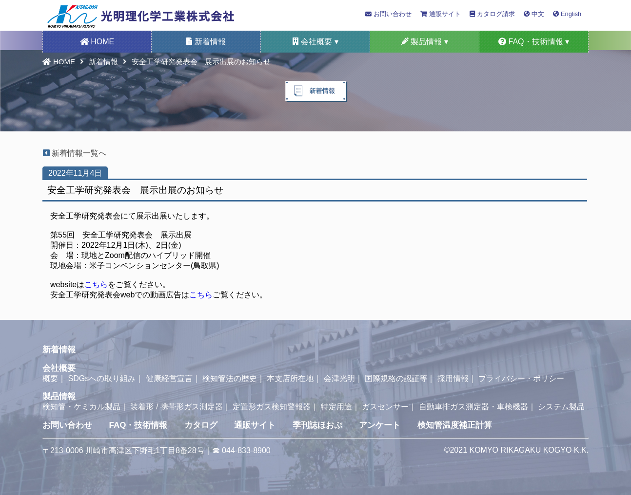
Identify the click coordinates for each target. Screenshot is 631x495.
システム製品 (561, 407)
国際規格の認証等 (396, 378)
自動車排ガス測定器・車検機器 (473, 407)
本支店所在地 (290, 378)
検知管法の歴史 (229, 378)
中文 (534, 14)
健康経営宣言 (169, 378)
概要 (50, 378)
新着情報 (205, 41)
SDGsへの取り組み (102, 378)
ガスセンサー (385, 407)
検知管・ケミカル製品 (81, 407)
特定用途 (336, 407)
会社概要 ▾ (315, 41)
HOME (97, 41)
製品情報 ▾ (424, 41)
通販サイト (440, 14)
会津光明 (339, 378)
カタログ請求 (492, 14)
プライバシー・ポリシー (521, 378)
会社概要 (59, 368)
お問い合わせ (388, 14)
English (567, 14)
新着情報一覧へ (70, 153)
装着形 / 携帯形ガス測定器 (176, 407)
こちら (96, 284)
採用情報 (453, 378)
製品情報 (59, 396)
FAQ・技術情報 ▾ (533, 41)
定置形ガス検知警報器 (272, 407)
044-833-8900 (246, 450)
